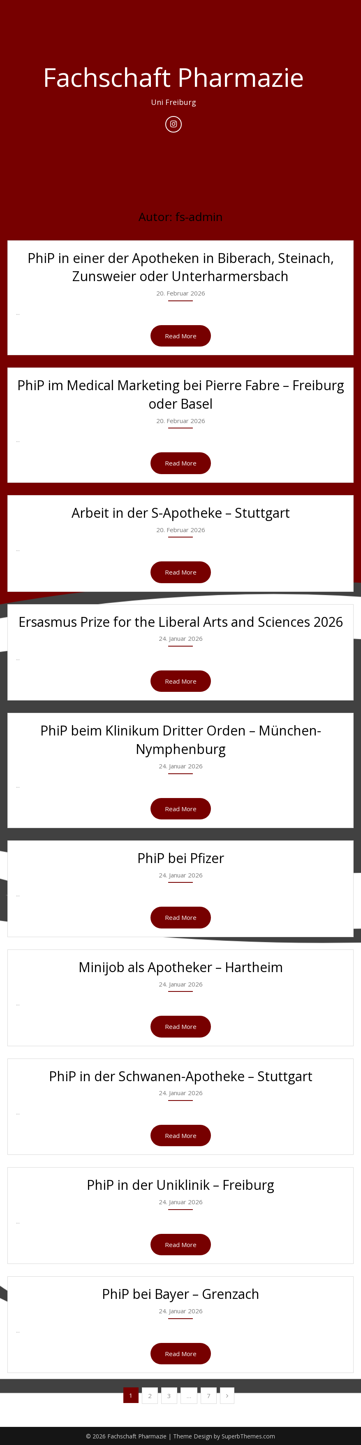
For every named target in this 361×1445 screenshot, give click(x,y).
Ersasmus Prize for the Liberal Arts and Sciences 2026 (181, 622)
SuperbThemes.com (248, 1436)
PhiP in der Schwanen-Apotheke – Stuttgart (180, 1076)
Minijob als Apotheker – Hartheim (181, 967)
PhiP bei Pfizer (180, 858)
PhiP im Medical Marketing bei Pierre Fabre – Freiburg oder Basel (180, 394)
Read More (181, 336)
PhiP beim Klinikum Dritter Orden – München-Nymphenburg (180, 739)
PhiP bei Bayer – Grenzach (180, 1294)
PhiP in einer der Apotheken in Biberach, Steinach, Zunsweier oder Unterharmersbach (181, 267)
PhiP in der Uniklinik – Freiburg (180, 1185)
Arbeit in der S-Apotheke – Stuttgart (181, 512)
